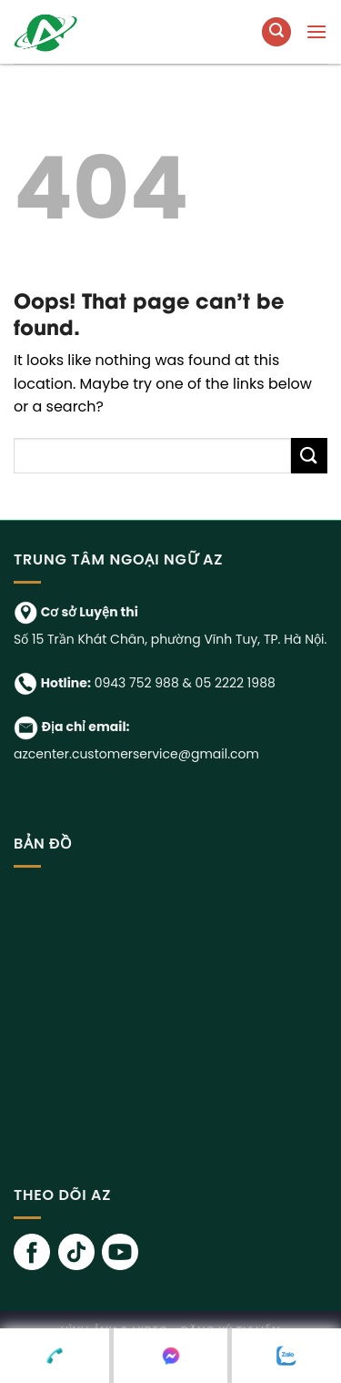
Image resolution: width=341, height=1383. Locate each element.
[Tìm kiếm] (276, 32)
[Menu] (316, 31)
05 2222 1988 (236, 683)
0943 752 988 (137, 683)
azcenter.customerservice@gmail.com (136, 754)
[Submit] (309, 455)
